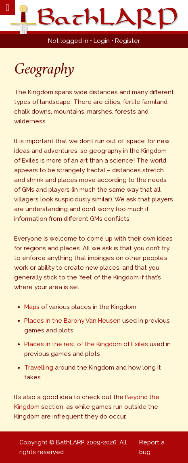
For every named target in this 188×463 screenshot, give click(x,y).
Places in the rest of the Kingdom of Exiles (86, 344)
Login (102, 40)
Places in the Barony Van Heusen (72, 320)
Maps (32, 307)
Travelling (38, 367)
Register (127, 40)
